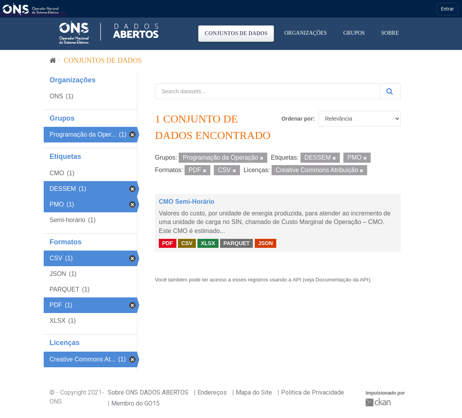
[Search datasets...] (267, 91)
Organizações (305, 33)
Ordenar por (297, 119)
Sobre (390, 33)
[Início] (53, 60)
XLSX (208, 243)
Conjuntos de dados (236, 33)
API (297, 280)
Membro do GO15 (135, 403)
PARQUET (236, 243)
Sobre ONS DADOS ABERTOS (148, 392)
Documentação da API (342, 280)
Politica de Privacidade (312, 392)
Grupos (354, 33)
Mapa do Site (254, 392)
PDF (167, 243)
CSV (187, 243)
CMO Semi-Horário (186, 201)
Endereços (212, 392)
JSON (265, 243)
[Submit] (390, 91)
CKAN (379, 402)
